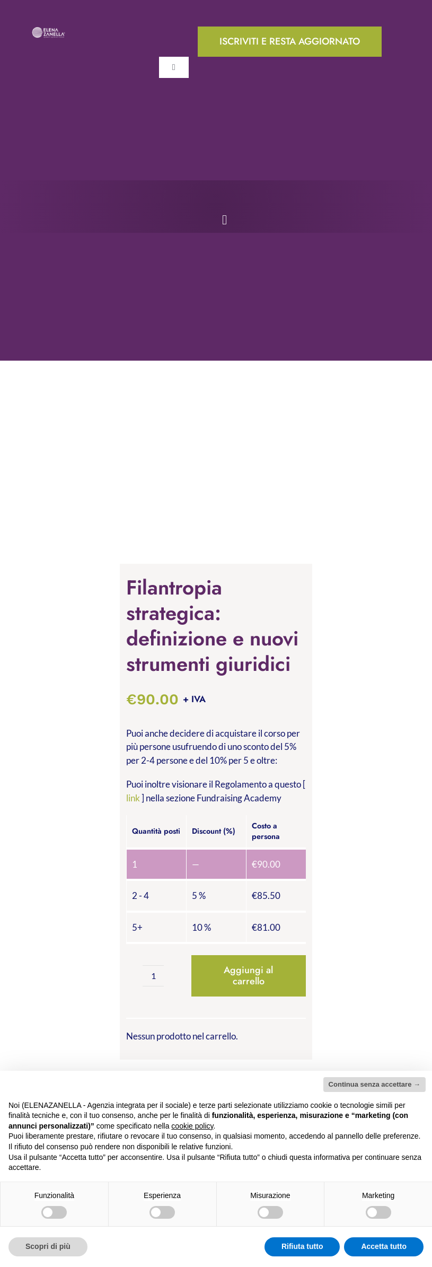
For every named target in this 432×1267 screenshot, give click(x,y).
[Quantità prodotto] (153, 975)
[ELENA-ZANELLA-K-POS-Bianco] (48, 31)
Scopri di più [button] (47, 1246)
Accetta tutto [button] (384, 1246)
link (133, 797)
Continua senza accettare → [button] (374, 1084)
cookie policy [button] (192, 1126)
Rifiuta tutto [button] (302, 1246)
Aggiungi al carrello (248, 975)
